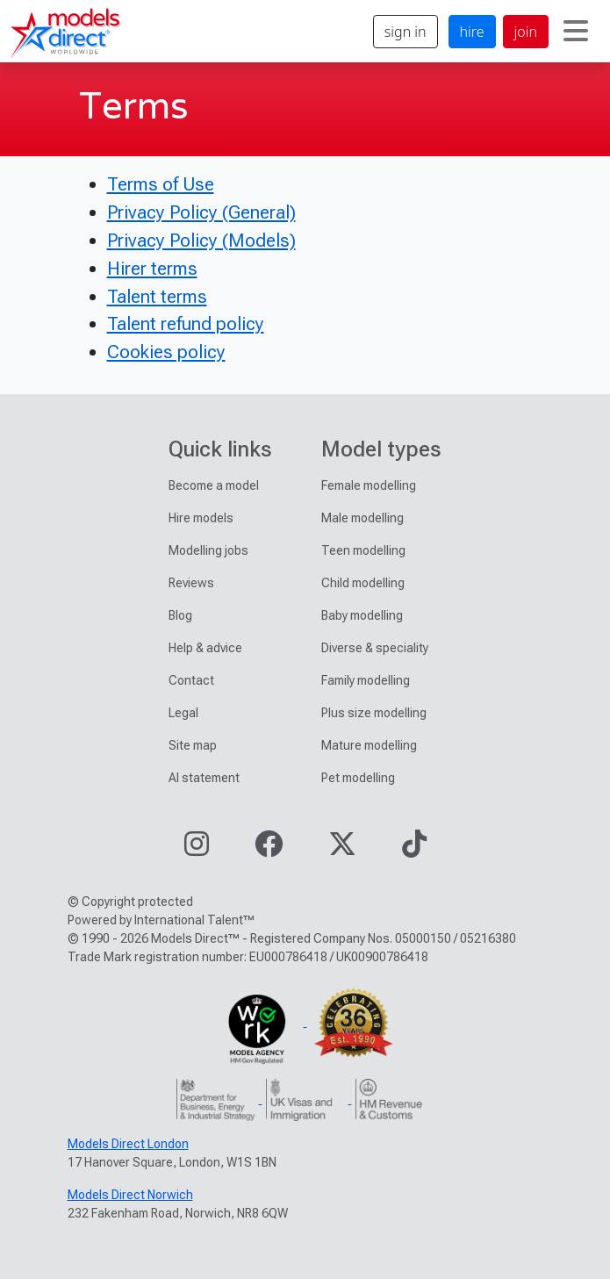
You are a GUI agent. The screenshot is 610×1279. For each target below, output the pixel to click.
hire (472, 31)
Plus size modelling (374, 713)
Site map (193, 745)
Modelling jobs (208, 550)
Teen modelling (363, 550)
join (525, 31)
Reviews (191, 583)
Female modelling (368, 485)
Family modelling (365, 680)
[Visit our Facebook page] (268, 849)
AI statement (204, 778)
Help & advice (205, 648)
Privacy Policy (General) (201, 212)
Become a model (214, 485)
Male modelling (362, 518)
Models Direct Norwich (130, 1195)
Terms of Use (160, 184)
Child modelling (363, 583)
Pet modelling (358, 778)
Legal (183, 713)
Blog (180, 615)
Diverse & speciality (374, 648)
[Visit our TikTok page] (414, 849)
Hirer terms (152, 268)
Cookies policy (166, 352)
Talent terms (157, 296)
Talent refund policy (185, 323)
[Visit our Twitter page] (342, 849)
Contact (191, 680)
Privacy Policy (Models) (201, 240)
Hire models (201, 518)
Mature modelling (369, 745)
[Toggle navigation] (575, 32)
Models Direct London (128, 1144)
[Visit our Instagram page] (196, 849)
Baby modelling (362, 615)
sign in (405, 31)
